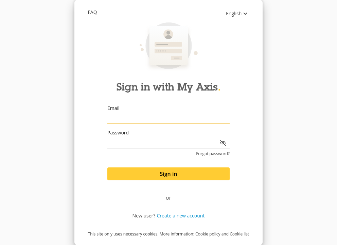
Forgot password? (213, 154)
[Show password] (222, 143)
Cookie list (239, 234)
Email (113, 108)
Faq (92, 12)
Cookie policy (207, 234)
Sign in (168, 174)
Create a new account (181, 215)
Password (118, 132)
